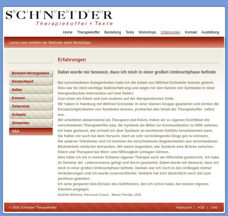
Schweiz (19, 115)
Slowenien (20, 123)
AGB (201, 207)
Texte (130, 32)
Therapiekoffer (88, 32)
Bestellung (113, 32)
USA (15, 131)
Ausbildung (210, 32)
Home (68, 32)
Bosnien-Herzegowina (30, 73)
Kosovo (18, 98)
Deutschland (22, 81)
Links (214, 207)
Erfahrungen (170, 32)
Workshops (147, 32)
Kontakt (191, 32)
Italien (17, 90)
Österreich (21, 106)
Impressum (184, 207)
